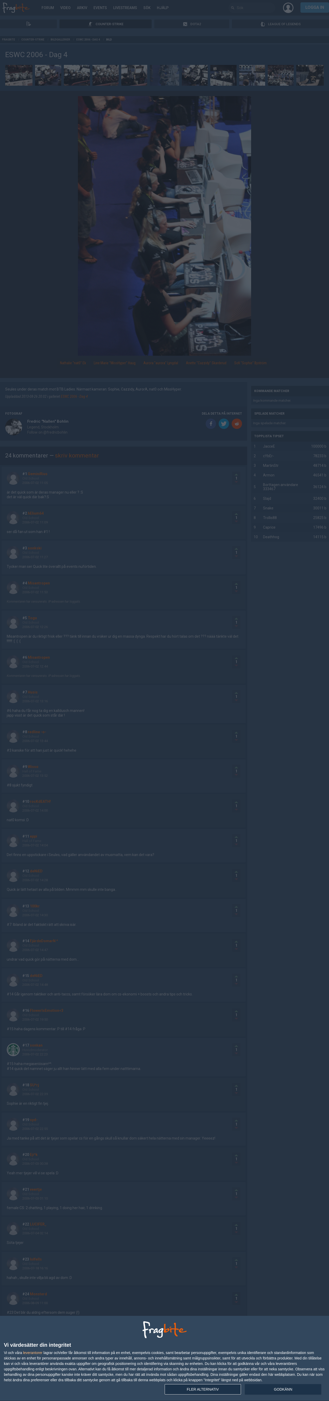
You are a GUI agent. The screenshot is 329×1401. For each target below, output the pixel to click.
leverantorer (33, 1353)
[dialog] (164, 1358)
